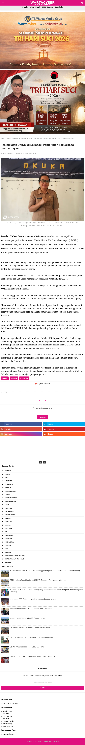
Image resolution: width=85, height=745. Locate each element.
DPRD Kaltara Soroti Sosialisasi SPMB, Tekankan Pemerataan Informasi (38, 580)
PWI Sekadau (9, 511)
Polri (7, 549)
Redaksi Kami (7, 711)
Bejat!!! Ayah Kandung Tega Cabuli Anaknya (27, 647)
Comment (34, 153)
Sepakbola (59, 7)
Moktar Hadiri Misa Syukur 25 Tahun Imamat (27, 618)
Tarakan (8, 562)
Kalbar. (7, 494)
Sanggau (8, 552)
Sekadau (8, 471)
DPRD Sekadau (47, 7)
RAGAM (7, 505)
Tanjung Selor (10, 515)
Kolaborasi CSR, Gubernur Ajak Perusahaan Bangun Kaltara (33, 599)
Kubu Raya (8, 522)
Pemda (25, 7)
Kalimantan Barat (11, 491)
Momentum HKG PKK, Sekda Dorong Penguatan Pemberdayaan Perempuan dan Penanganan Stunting (46, 591)
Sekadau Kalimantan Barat (14, 559)
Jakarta (8, 518)
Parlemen (8, 481)
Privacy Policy (7, 723)
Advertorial (9, 484)
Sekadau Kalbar (10, 501)
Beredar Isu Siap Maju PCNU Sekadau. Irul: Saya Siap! (31, 609)
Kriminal (8, 545)
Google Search (8, 726)
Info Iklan (6, 719)
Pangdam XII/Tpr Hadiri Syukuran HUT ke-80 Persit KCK (31, 637)
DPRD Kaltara (9, 542)
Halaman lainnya (8, 734)
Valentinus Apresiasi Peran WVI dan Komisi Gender (30, 628)
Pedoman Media (8, 721)
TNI (6, 532)
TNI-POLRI (8, 488)
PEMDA (7, 477)
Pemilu (38, 7)
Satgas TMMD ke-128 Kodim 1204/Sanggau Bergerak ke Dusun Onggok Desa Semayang (45, 571)
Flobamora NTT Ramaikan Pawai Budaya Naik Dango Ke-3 (33, 656)
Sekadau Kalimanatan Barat (15, 555)
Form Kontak (7, 716)
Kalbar (31, 7)
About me (6, 714)
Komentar (42, 417)
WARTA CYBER (42, 741)
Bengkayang (9, 535)
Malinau (8, 525)
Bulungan (8, 539)
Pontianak (8, 528)
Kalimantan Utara (11, 498)
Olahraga (8, 508)
